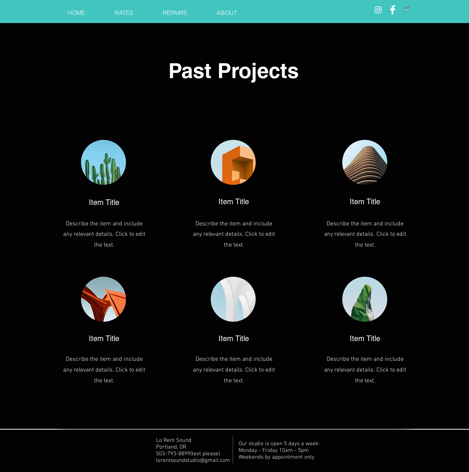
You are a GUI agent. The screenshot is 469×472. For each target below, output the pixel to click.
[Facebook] (392, 10)
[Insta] (378, 10)
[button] (410, 11)
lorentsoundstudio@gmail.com (193, 460)
